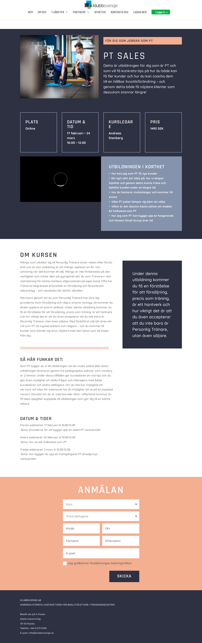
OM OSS (42, 19)
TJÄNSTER (57, 19)
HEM (30, 19)
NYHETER (100, 19)
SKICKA (124, 576)
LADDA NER (140, 19)
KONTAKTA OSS (119, 19)
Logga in (160, 19)
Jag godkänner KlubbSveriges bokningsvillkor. (97, 563)
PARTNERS (79, 19)
